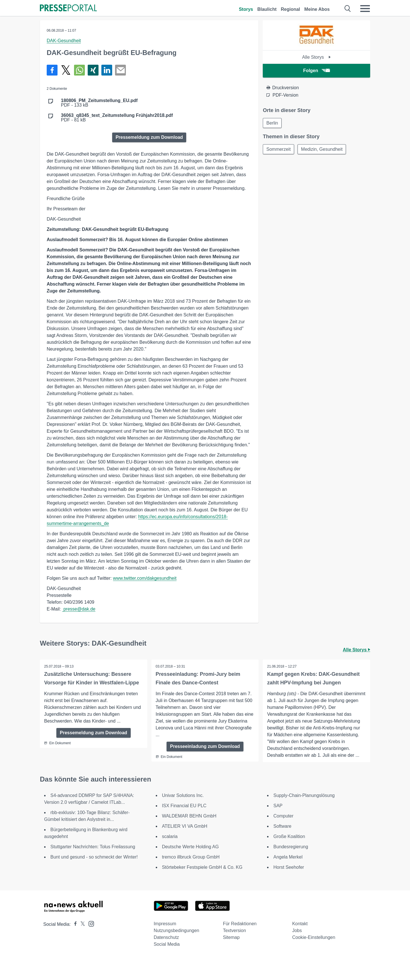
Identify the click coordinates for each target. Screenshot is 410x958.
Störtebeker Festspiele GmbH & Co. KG (202, 867)
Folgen (316, 70)
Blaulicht (267, 9)
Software (282, 826)
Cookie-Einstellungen (313, 937)
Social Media (167, 944)
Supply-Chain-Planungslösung (304, 795)
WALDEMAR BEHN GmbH (189, 815)
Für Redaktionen (240, 923)
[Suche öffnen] (347, 9)
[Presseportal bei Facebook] (74, 924)
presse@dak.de (78, 609)
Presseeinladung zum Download (205, 746)
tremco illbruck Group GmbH (191, 857)
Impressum (165, 923)
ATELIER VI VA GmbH (184, 826)
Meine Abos (317, 9)
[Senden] (120, 70)
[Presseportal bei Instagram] (89, 923)
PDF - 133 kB (99, 102)
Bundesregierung (290, 846)
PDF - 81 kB (117, 117)
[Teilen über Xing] (93, 70)
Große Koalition (289, 836)
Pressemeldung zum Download (149, 137)
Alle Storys (316, 57)
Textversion (234, 930)
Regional (290, 9)
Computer (283, 815)
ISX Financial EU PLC (184, 805)
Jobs (297, 930)
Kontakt (300, 923)
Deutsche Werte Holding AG (190, 846)
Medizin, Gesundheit (322, 149)
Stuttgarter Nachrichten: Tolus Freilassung (92, 846)
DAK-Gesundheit (64, 40)
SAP (277, 805)
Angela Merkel (287, 857)
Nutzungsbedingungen (176, 930)
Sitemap (231, 937)
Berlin (272, 123)
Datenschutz (166, 937)
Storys (246, 9)
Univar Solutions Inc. (183, 795)
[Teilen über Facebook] (52, 70)
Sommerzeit (278, 149)
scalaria (170, 836)
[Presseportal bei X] (81, 924)
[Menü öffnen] (365, 9)
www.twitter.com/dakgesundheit (145, 578)
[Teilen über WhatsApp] (79, 70)
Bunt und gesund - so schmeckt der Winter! (94, 857)
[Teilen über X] (65, 70)
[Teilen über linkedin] (106, 70)
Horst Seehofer (288, 867)
